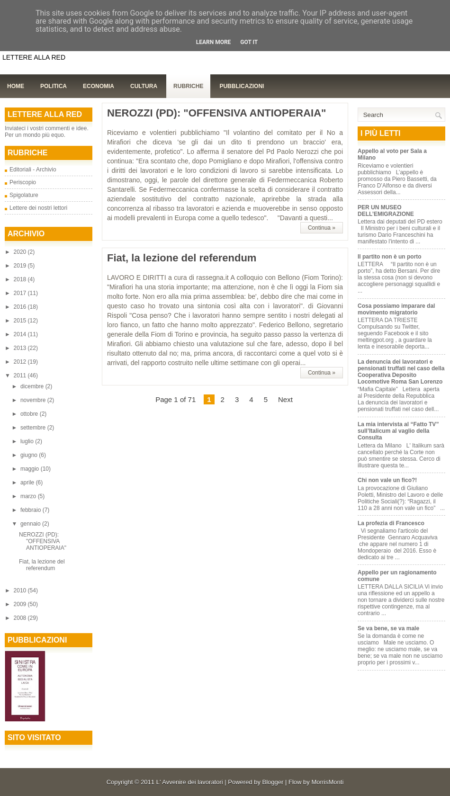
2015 (21, 320)
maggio (30, 468)
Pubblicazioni (241, 86)
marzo (29, 496)
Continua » (321, 227)
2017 (21, 293)
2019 (21, 265)
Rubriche (188, 86)
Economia (98, 86)
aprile (28, 482)
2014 (21, 334)
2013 (21, 348)
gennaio (31, 523)
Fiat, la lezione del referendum (42, 565)
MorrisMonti (327, 782)
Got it (249, 42)
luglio (27, 441)
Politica (53, 86)
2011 (21, 375)
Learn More (213, 42)
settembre (33, 427)
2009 (21, 604)
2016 (21, 307)
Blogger (273, 782)
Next (285, 399)
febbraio (31, 510)
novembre (33, 400)
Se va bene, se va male (388, 628)
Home (15, 86)
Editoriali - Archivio (32, 169)
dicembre (32, 386)
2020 (21, 252)
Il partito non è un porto (390, 256)
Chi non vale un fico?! (387, 480)
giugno (29, 455)
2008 (21, 618)
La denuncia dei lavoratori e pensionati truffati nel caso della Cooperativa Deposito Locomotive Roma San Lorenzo (401, 371)
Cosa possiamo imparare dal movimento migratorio (396, 309)
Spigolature (23, 195)
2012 (21, 361)
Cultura (143, 86)
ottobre (30, 414)
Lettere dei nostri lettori (38, 208)
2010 (21, 590)
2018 (21, 279)
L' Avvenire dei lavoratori (189, 782)
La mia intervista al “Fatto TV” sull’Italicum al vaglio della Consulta (398, 431)
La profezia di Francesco (391, 523)
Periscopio (22, 182)
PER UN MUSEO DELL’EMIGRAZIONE (386, 210)
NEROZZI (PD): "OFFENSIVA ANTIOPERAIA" (42, 541)
